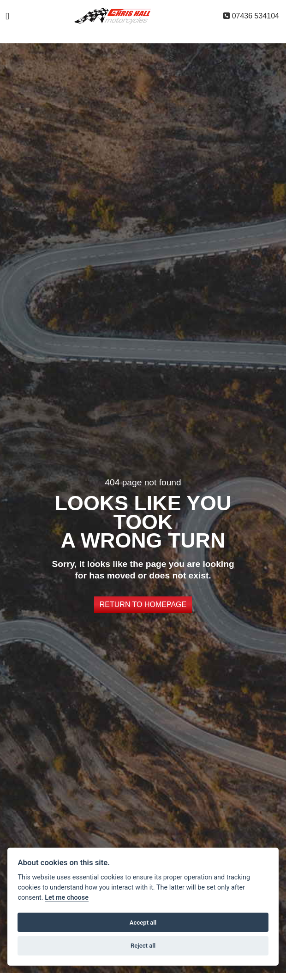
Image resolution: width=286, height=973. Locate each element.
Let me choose (67, 898)
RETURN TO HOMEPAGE (143, 604)
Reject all (143, 945)
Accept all (143, 922)
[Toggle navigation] (7, 16)
